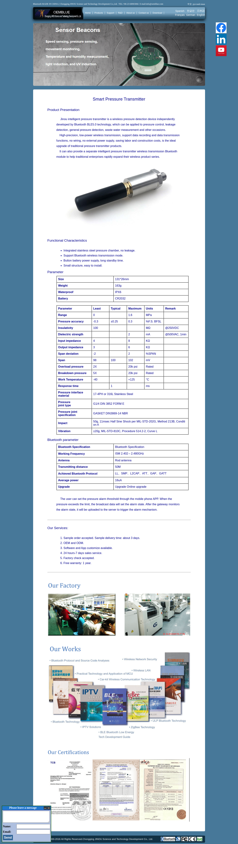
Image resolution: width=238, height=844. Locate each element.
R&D (120, 13)
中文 (189, 4)
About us (130, 13)
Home (88, 13)
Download (157, 13)
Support (110, 13)
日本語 (201, 10)
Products (99, 13)
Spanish (179, 10)
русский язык (199, 4)
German (190, 14)
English (201, 14)
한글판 (190, 10)
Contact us (144, 13)
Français (180, 14)
